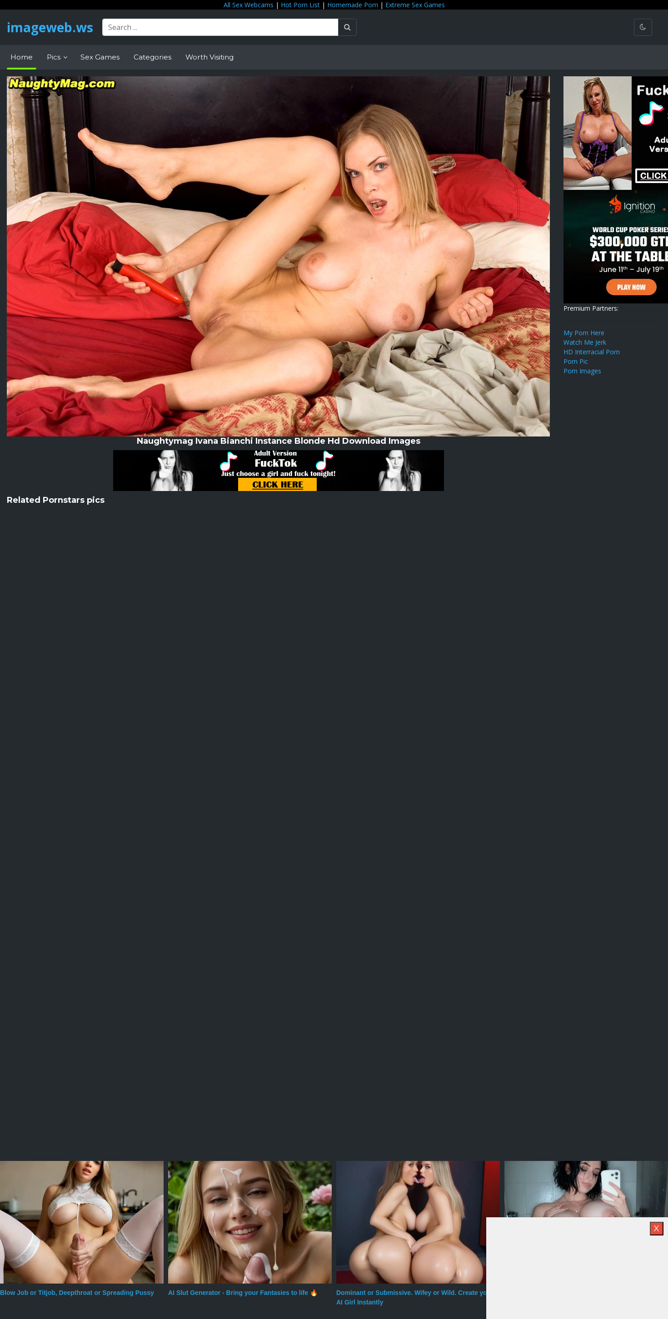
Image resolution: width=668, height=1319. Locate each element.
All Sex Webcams (249, 4)
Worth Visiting (209, 57)
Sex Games (100, 57)
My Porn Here (583, 332)
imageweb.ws (50, 27)
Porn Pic (575, 361)
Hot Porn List (300, 4)
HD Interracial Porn (591, 351)
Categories (152, 57)
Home (21, 57)
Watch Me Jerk (584, 342)
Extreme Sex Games (415, 4)
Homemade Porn (352, 4)
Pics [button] (54, 57)
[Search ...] (220, 27)
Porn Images (582, 371)
